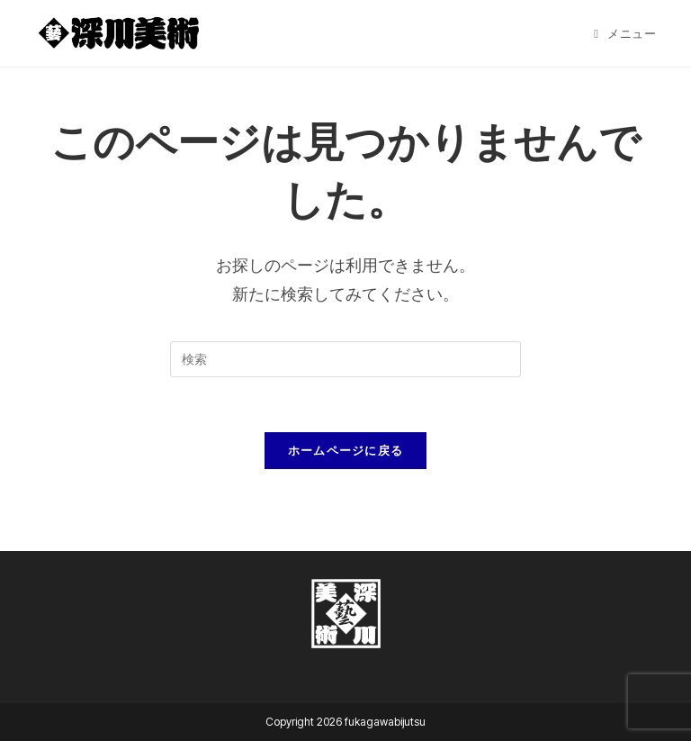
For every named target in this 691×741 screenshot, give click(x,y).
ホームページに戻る (346, 450)
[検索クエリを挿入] (345, 359)
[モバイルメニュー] (625, 33)
